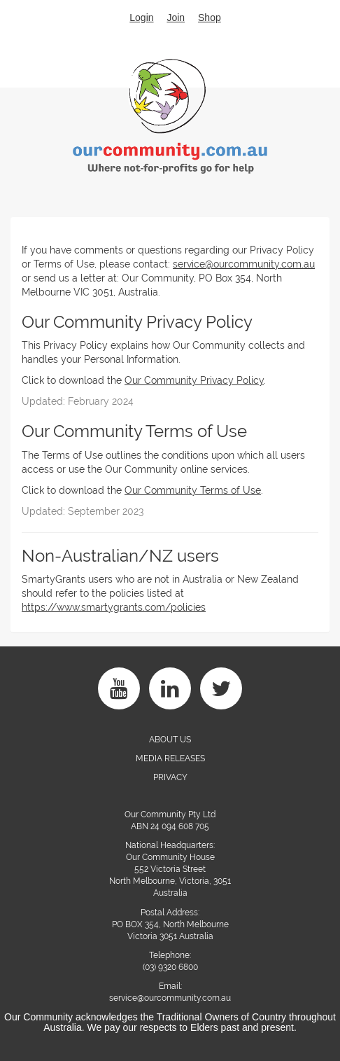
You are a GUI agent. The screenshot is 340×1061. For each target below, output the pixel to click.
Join (176, 17)
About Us (170, 739)
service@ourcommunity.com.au (244, 264)
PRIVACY (170, 777)
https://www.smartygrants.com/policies (114, 607)
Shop (209, 17)
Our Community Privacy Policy (194, 380)
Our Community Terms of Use (193, 490)
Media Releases (170, 758)
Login (141, 17)
